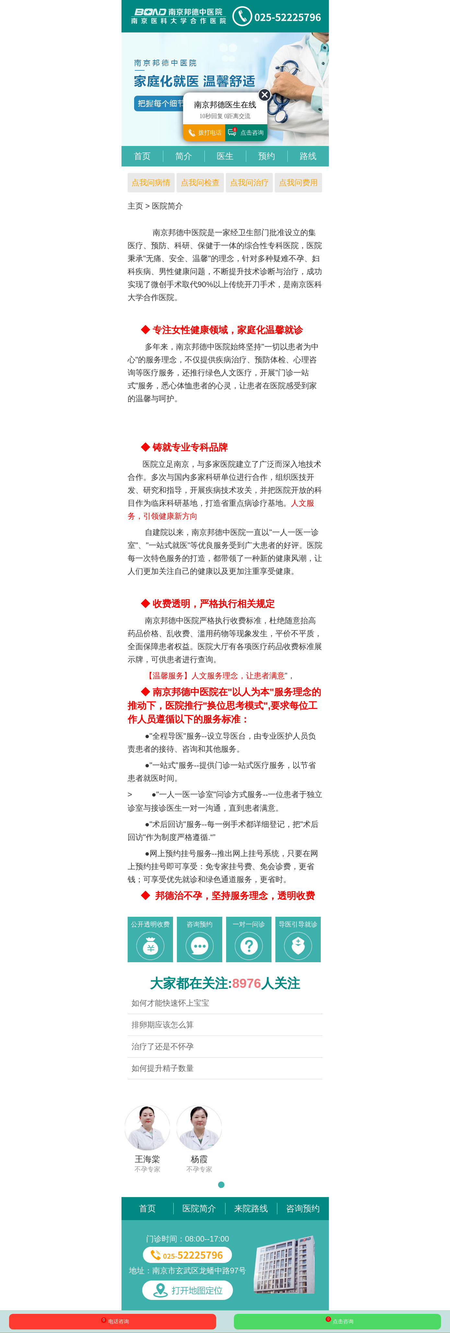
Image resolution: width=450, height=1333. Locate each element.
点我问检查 (200, 182)
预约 (266, 156)
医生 (225, 156)
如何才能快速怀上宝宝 (170, 1003)
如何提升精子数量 (163, 1068)
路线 (308, 156)
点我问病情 (151, 182)
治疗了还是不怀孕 (163, 1046)
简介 (183, 156)
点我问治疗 (249, 182)
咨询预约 (303, 1208)
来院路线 (251, 1208)
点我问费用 (298, 182)
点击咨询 (337, 1321)
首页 (142, 156)
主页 (135, 205)
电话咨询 (112, 1322)
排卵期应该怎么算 (163, 1024)
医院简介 (167, 205)
